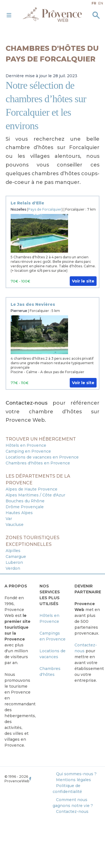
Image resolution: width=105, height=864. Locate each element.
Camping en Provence (28, 451)
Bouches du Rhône (25, 500)
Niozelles (18, 209)
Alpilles (13, 550)
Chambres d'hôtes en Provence (38, 463)
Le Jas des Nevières (33, 304)
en (100, 3)
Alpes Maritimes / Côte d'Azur (35, 495)
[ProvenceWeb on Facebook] (40, 778)
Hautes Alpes (19, 512)
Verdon (13, 568)
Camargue (16, 556)
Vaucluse (15, 524)
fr (94, 3)
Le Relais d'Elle (27, 203)
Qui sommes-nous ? (76, 773)
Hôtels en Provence (26, 445)
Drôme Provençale (25, 506)
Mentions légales (73, 779)
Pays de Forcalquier (45, 209)
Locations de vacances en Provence (42, 457)
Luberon (14, 562)
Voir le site (83, 281)
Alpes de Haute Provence (31, 489)
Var (9, 518)
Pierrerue (19, 311)
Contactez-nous (72, 811)
